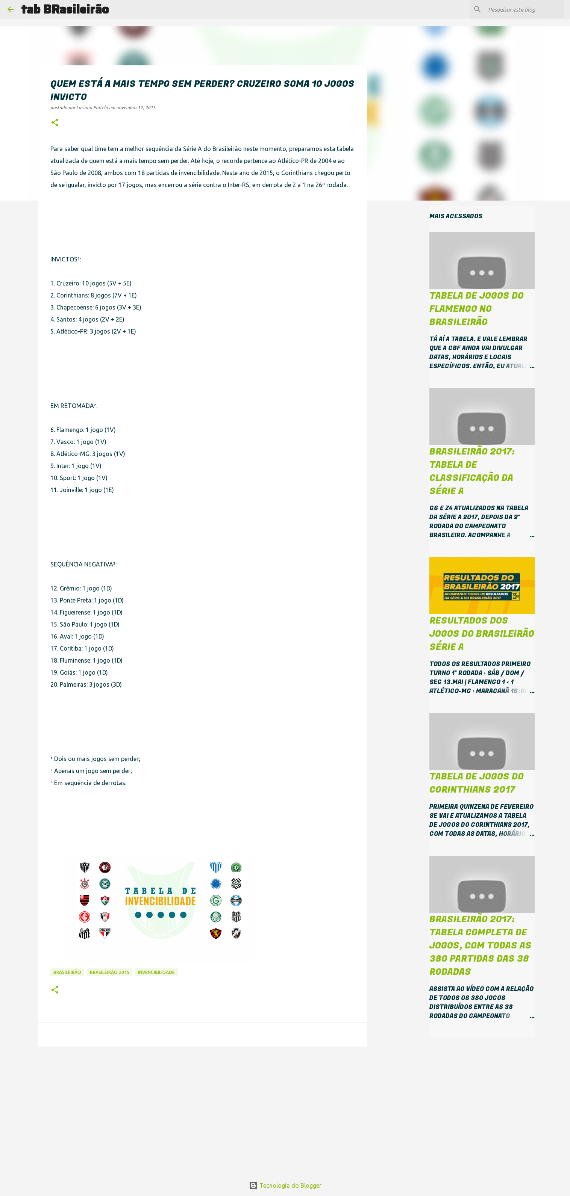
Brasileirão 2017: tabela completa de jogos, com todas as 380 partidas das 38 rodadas (480, 946)
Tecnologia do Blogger (285, 1185)
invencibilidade (156, 972)
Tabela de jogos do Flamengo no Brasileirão (476, 309)
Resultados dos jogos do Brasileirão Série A (481, 634)
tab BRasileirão (65, 9)
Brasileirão (67, 972)
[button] (54, 123)
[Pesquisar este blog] (524, 9)
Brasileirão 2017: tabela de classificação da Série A (472, 471)
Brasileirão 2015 (109, 972)
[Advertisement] (138, 226)
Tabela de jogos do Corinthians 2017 (476, 783)
